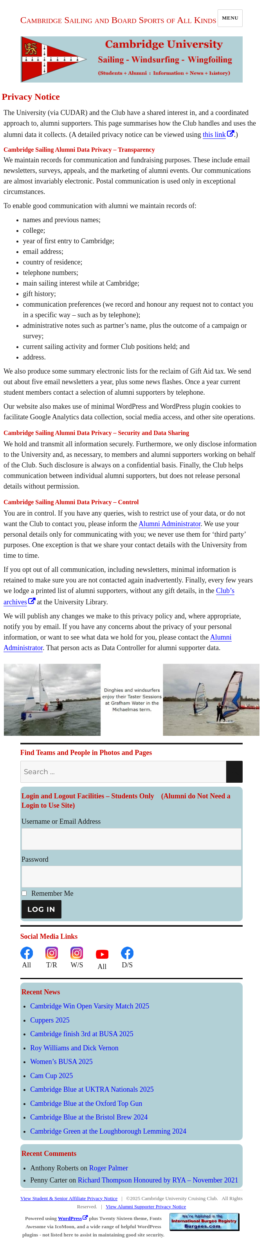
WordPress (70, 1218)
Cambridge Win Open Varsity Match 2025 (89, 1006)
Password (35, 859)
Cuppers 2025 (50, 1020)
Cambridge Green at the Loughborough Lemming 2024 (108, 1131)
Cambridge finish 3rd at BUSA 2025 (81, 1034)
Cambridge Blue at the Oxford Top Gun (86, 1103)
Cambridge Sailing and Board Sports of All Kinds (118, 20)
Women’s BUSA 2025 (61, 1062)
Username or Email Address (61, 821)
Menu (230, 18)
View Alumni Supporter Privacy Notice (146, 1206)
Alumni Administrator (170, 524)
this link (214, 134)
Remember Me (48, 893)
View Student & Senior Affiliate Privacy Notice (68, 1198)
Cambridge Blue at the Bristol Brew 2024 (89, 1117)
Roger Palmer (108, 1168)
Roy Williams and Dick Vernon (74, 1048)
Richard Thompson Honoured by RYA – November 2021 (158, 1180)
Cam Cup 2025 (51, 1076)
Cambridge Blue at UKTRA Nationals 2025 (91, 1089)
